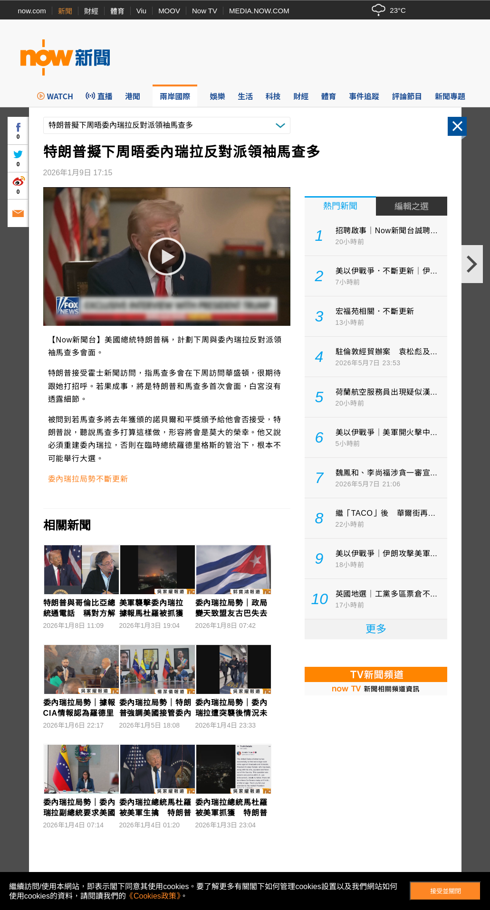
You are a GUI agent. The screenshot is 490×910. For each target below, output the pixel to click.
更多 (375, 629)
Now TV (204, 11)
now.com (32, 11)
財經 (91, 11)
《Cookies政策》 (153, 896)
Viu (141, 11)
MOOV (169, 11)
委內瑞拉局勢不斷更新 (88, 479)
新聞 (65, 11)
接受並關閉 (445, 891)
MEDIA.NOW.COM (259, 11)
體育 (117, 11)
